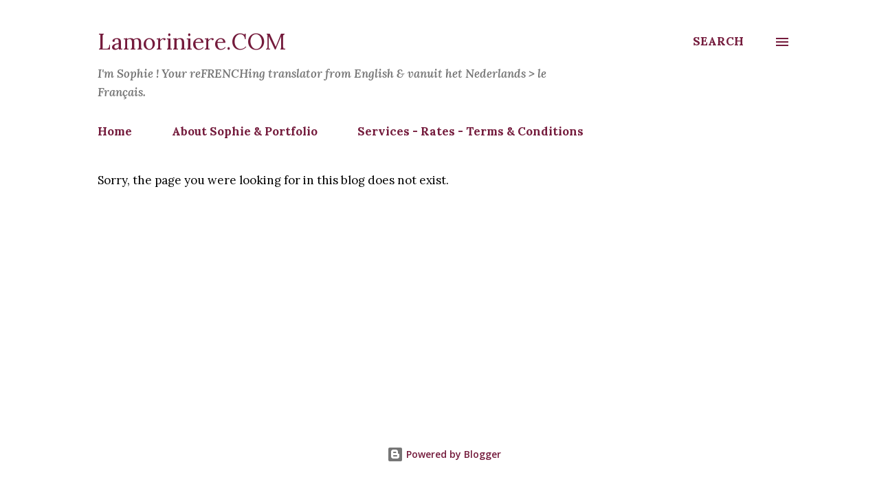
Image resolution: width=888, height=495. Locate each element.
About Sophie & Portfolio (245, 131)
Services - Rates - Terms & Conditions (470, 131)
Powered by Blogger (444, 454)
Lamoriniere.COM (192, 41)
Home (115, 131)
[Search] (718, 41)
